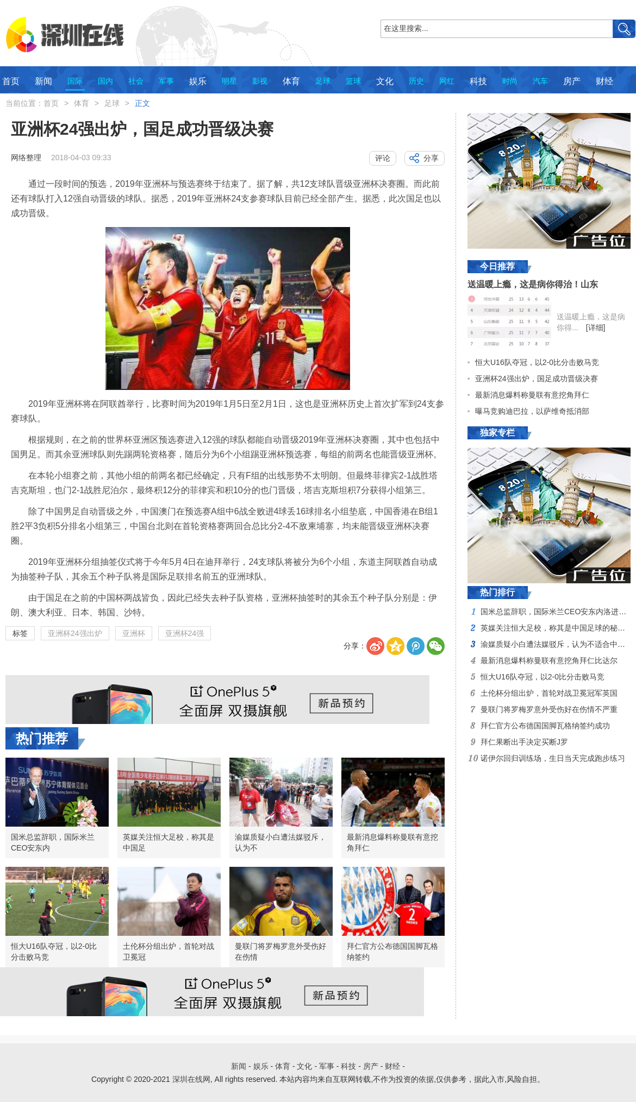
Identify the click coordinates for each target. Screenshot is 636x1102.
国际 (75, 81)
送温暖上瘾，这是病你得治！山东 (532, 284)
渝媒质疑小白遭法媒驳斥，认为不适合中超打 (557, 644)
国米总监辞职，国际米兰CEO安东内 (53, 842)
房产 (572, 81)
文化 (385, 81)
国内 (105, 81)
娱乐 (198, 81)
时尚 (509, 81)
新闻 (43, 81)
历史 (416, 81)
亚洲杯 (133, 633)
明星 (229, 81)
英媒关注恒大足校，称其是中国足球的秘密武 (557, 628)
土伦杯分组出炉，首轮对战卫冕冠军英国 (549, 693)
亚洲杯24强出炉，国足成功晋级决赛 (536, 378)
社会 (136, 81)
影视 (259, 81)
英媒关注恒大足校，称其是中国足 (168, 842)
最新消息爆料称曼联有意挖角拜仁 (392, 842)
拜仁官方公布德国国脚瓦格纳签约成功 (545, 725)
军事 (166, 81)
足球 (323, 81)
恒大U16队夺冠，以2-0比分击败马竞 (54, 951)
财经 (604, 81)
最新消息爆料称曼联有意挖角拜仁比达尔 (549, 660)
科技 (478, 81)
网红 (446, 81)
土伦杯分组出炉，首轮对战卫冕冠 (168, 951)
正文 (142, 103)
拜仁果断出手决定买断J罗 (524, 742)
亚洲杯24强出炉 (75, 633)
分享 (431, 158)
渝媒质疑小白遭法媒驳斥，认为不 (280, 842)
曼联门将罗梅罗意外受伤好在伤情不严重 (549, 709)
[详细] (596, 327)
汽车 (540, 81)
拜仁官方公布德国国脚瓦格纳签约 (392, 951)
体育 (291, 81)
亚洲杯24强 (184, 633)
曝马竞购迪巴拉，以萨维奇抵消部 (532, 411)
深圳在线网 (191, 1079)
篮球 (353, 81)
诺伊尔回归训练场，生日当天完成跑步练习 (553, 758)
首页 (11, 81)
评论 (382, 158)
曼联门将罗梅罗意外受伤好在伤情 (280, 951)
